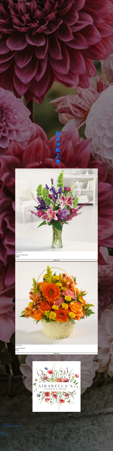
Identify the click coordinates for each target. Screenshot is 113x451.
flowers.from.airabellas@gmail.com (12, 426)
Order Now (56, 260)
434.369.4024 (6, 424)
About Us (3, 432)
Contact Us (4, 434)
